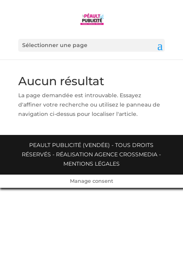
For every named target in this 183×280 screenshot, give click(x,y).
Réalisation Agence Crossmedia (106, 154)
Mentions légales (91, 163)
